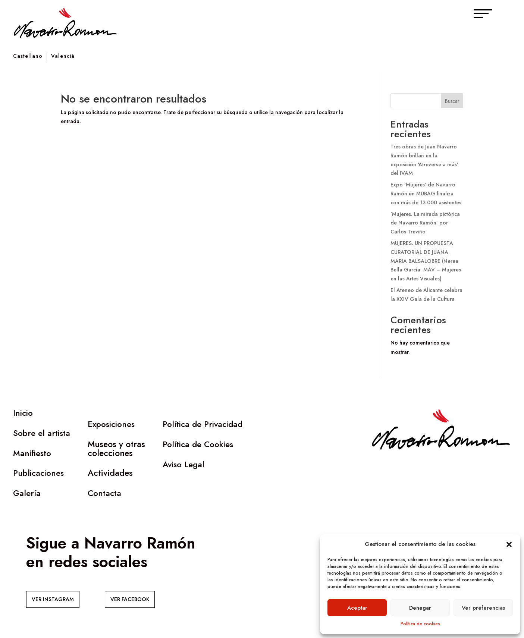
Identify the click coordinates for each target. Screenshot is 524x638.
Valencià (63, 56)
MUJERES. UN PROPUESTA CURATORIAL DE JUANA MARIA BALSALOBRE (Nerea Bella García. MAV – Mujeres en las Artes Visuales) (425, 260)
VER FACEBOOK (129, 599)
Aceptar (357, 608)
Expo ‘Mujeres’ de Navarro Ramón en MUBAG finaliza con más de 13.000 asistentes (425, 193)
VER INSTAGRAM (53, 599)
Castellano (28, 56)
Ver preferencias (483, 608)
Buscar (452, 101)
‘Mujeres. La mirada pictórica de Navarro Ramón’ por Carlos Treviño (425, 223)
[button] (509, 544)
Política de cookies (420, 623)
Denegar (420, 608)
